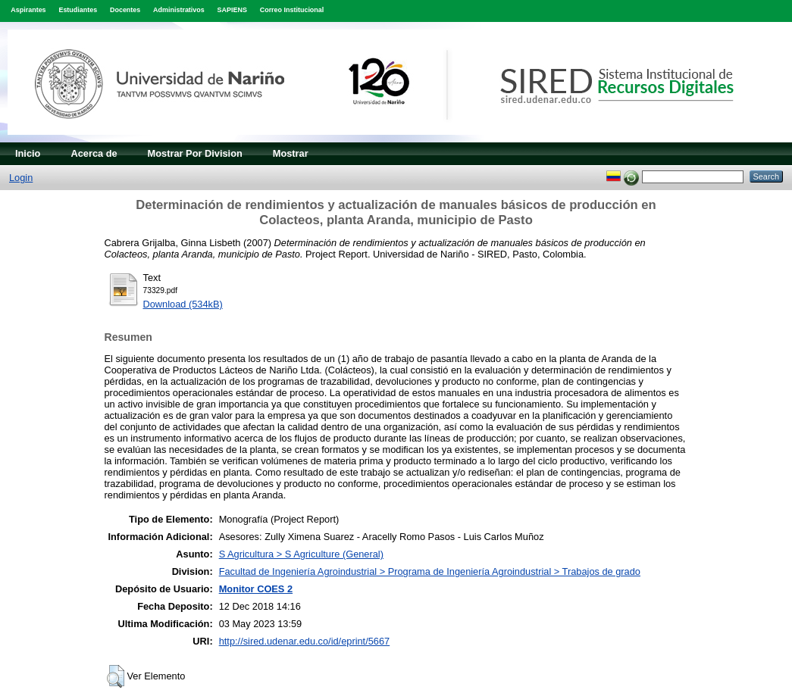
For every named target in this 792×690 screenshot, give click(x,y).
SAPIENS (232, 10)
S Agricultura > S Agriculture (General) (301, 554)
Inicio (27, 153)
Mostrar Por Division (195, 153)
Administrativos (179, 10)
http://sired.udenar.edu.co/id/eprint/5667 (304, 641)
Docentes (125, 10)
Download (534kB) (183, 304)
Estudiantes (77, 10)
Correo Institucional (292, 10)
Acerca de (93, 153)
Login (21, 177)
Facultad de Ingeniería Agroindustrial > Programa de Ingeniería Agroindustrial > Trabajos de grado (429, 571)
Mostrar (290, 153)
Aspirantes (28, 10)
